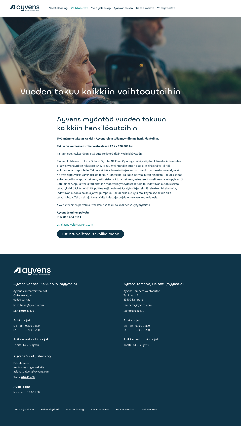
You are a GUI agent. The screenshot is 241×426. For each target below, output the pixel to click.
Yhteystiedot (166, 8)
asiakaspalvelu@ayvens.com (75, 225)
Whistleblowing (75, 409)
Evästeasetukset (126, 409)
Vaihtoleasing (58, 8)
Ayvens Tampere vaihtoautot (142, 291)
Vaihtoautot (79, 8)
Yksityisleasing (101, 8)
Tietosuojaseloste (23, 409)
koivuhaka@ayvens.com (28, 305)
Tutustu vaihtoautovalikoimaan (90, 233)
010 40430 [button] (137, 311)
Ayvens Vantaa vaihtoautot (30, 291)
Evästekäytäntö (50, 409)
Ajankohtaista (123, 8)
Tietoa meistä (145, 8)
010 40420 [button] (27, 311)
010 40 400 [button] (28, 377)
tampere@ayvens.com (138, 305)
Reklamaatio (149, 409)
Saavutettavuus (100, 409)
